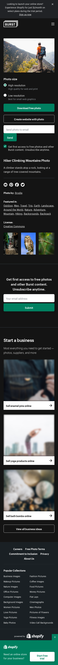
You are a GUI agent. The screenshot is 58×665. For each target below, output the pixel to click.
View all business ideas (29, 529)
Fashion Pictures (38, 576)
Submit (29, 307)
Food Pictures (36, 586)
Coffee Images (37, 581)
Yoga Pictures (10, 617)
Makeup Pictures (12, 581)
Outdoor (8, 205)
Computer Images (12, 596)
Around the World (13, 209)
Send (10, 137)
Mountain (9, 213)
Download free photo (29, 108)
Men (16, 205)
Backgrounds (31, 213)
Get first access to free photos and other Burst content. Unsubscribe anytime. (29, 148)
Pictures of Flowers (39, 612)
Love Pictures (10, 612)
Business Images (12, 576)
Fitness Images (37, 617)
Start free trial (42, 656)
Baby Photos (10, 622)
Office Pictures (11, 591)
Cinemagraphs (37, 602)
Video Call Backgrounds (41, 622)
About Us (29, 558)
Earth (37, 205)
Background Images (13, 602)
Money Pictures (37, 591)
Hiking (18, 213)
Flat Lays (34, 596)
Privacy (44, 553)
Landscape (47, 205)
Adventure (39, 209)
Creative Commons (14, 226)
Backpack (45, 213)
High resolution (16, 85)
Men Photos (35, 607)
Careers (17, 549)
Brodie (18, 193)
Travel (23, 205)
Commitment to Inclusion (23, 553)
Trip (30, 205)
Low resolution (16, 95)
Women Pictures (12, 607)
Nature (28, 209)
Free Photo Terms (35, 549)
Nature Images (11, 586)
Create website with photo (29, 119)
